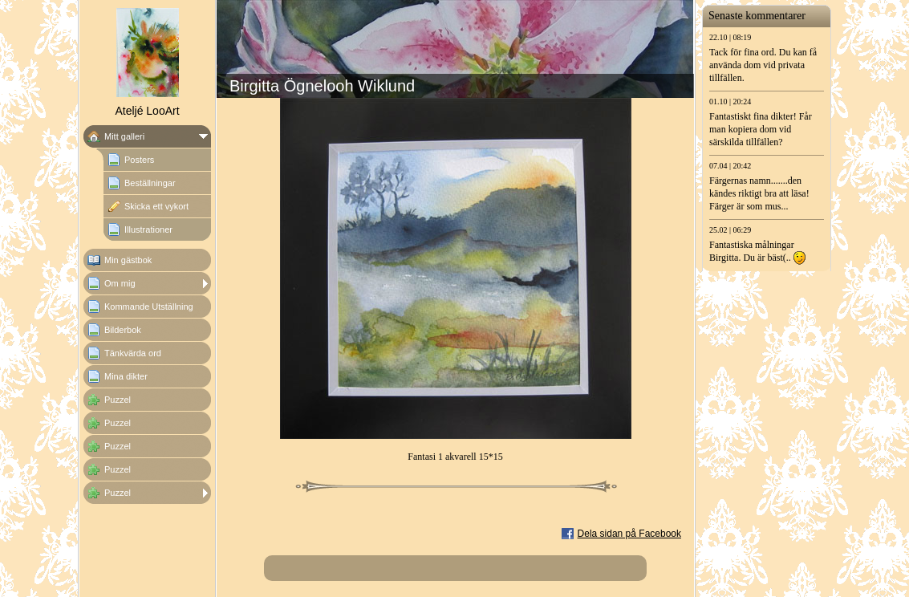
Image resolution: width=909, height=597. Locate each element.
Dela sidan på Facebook (629, 533)
